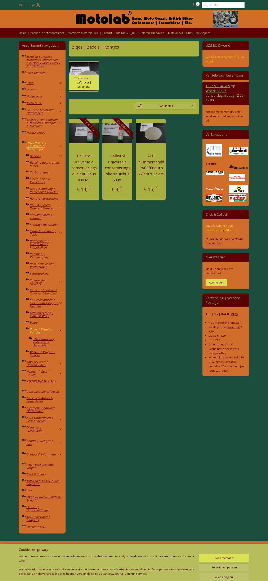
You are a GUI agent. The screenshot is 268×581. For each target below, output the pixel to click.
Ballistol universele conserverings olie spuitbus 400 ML (84, 167)
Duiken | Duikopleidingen (37, 508)
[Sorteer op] (165, 105)
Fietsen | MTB (44, 527)
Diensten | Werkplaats (44, 428)
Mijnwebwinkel (176, 573)
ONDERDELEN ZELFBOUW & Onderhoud (44, 146)
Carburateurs (39, 172)
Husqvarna (44, 96)
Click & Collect (36, 474)
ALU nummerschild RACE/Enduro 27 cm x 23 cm (151, 164)
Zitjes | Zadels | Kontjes (46, 330)
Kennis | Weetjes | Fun (44, 442)
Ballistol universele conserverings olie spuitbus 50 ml (117, 167)
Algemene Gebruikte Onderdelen (40, 409)
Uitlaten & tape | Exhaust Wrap (46, 314)
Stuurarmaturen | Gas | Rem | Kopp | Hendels (46, 303)
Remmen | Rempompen (46, 255)
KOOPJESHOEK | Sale (41, 381)
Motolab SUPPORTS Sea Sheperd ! (42, 482)
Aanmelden (216, 282)
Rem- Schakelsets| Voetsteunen (43, 265)
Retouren (26, 549)
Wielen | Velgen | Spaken (46, 353)
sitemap (115, 573)
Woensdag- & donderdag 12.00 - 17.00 (225, 95)
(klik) (227, 230)
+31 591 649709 (218, 86)
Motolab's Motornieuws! (83, 33)
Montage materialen (44, 225)
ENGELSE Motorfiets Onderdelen (44, 111)
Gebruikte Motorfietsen (42, 392)
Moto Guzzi (44, 103)
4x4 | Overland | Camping (44, 518)
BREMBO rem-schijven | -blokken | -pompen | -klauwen (44, 123)
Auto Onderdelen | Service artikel (44, 419)
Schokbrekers (46, 274)
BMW (44, 83)
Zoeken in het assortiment (47, 33)
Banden (46, 156)
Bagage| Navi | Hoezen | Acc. (44, 363)
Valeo (33, 322)
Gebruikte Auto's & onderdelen (39, 399)
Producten (134, 549)
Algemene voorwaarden (88, 549)
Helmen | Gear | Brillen (44, 373)
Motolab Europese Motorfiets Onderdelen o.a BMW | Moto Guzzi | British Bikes (43, 61)
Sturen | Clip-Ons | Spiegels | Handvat (46, 291)
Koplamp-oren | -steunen (42, 216)
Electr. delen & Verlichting (46, 180)
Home (22, 33)
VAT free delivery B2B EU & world (43, 498)
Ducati (44, 90)
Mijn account (30, 5)
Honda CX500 (44, 133)
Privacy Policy (88, 557)
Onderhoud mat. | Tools (46, 232)
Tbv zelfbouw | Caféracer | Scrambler (43, 342)
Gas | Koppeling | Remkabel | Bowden (44, 190)
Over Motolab (35, 73)
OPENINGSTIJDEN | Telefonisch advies (140, 33)
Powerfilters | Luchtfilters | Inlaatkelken (39, 244)
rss (123, 573)
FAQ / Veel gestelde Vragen (39, 466)
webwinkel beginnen (140, 573)
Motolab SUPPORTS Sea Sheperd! (189, 33)
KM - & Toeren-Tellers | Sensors (46, 206)
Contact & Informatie (44, 454)
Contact (107, 33)
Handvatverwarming (44, 198)
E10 (28, 491)
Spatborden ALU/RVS (46, 281)
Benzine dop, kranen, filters (45, 164)
